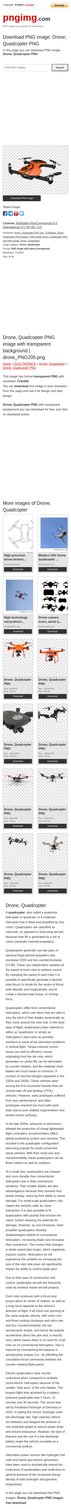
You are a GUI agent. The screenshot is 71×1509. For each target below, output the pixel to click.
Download (18, 569)
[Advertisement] (35, 110)
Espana (30, 4)
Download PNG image (22, 198)
